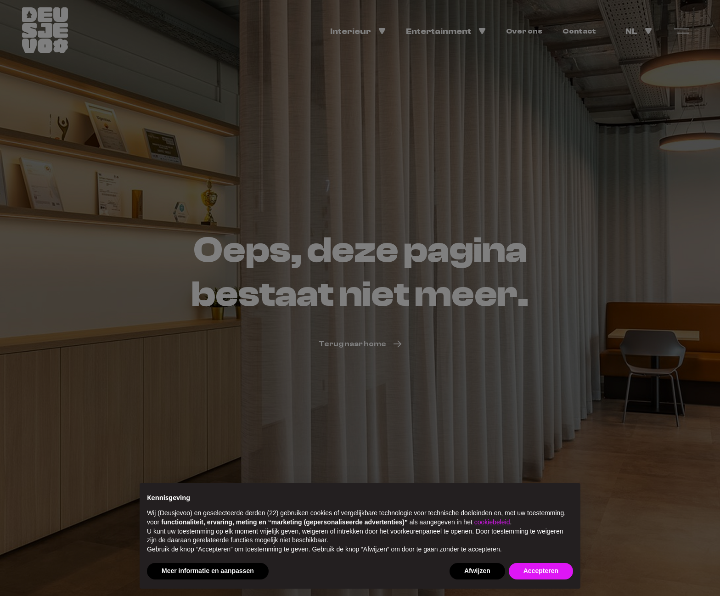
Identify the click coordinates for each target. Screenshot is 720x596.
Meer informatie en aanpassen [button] (208, 570)
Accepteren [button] (540, 570)
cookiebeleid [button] (492, 522)
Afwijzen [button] (477, 570)
